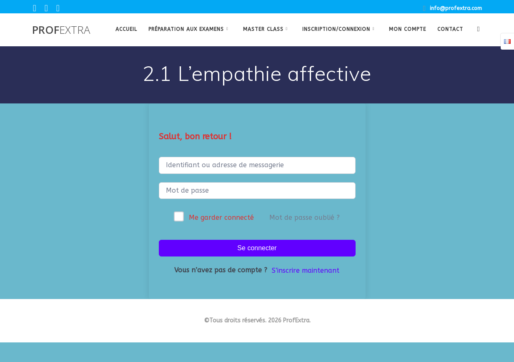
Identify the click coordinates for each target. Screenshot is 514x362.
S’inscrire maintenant (305, 270)
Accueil (126, 29)
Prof (61, 30)
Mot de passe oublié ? (304, 217)
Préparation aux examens (186, 29)
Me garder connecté (221, 217)
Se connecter (256, 247)
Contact (450, 29)
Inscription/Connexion (336, 29)
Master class (263, 29)
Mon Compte (407, 29)
